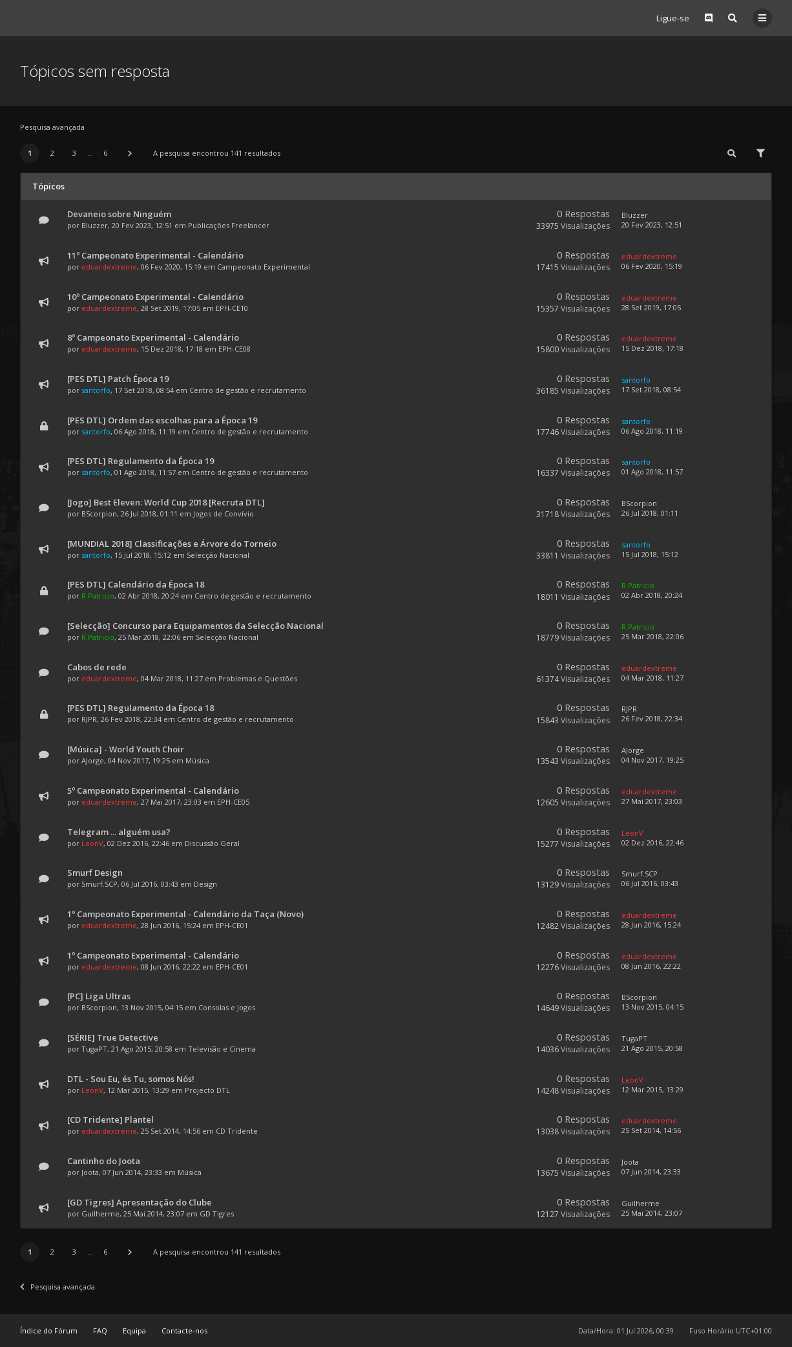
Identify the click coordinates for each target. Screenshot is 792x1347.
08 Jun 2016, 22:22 (651, 966)
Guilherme (100, 1213)
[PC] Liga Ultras (98, 996)
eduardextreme (109, 266)
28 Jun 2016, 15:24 (651, 924)
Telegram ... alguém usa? (119, 832)
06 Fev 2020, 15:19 (651, 266)
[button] (129, 153)
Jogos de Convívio (223, 513)
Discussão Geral (212, 843)
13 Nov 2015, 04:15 (652, 1007)
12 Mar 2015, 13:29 (652, 1089)
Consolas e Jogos (226, 1007)
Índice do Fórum (49, 1330)
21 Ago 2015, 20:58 (652, 1048)
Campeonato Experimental (263, 266)
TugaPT (94, 1049)
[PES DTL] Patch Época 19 (118, 379)
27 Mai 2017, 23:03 (651, 801)
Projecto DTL (207, 1090)
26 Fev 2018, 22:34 (651, 718)
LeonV (92, 843)
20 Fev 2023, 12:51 (651, 224)
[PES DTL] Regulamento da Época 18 (140, 708)
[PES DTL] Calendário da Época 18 (135, 584)
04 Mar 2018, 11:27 (652, 678)
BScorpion (99, 513)
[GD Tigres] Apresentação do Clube (139, 1202)
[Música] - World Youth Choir (125, 749)
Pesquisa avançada (52, 127)
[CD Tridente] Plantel (110, 1119)
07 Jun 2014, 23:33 (651, 1171)
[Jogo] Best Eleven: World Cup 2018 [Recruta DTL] (166, 502)
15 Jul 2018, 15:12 (649, 554)
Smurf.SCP (99, 884)
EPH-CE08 (234, 349)
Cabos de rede (97, 667)
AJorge (92, 760)
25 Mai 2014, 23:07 (651, 1213)
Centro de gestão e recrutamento (247, 390)
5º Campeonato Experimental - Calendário (153, 790)
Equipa (134, 1330)
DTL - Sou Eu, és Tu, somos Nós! (130, 1079)
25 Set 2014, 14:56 (651, 1130)
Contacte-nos (184, 1330)
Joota (90, 1172)
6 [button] (105, 153)
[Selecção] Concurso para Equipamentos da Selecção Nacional (195, 625)
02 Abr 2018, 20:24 (651, 595)
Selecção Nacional (218, 555)
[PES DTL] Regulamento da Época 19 (140, 461)
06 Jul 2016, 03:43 (649, 883)
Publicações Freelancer (228, 225)
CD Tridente (237, 1131)
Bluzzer (94, 225)
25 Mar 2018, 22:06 (652, 636)
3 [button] (74, 153)
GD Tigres (217, 1213)
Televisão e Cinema (222, 1049)
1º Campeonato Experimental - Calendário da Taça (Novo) (185, 914)
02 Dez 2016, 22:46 (652, 842)
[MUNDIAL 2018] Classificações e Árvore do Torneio (171, 543)
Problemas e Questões (257, 678)
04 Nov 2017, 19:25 (652, 760)
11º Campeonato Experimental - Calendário (155, 255)
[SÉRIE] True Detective (112, 1037)
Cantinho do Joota (103, 1161)
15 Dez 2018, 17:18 (652, 348)
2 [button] (52, 153)
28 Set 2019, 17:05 (651, 307)
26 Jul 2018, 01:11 (649, 513)
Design (205, 884)
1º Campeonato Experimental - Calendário (153, 955)
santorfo (95, 390)
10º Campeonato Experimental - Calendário (155, 296)
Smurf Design (95, 872)
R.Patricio (97, 595)
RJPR (89, 719)
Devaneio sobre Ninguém (119, 214)
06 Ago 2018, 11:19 (652, 431)
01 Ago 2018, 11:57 (652, 471)
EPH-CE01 (232, 925)
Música (197, 760)
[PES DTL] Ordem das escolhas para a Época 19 (162, 420)
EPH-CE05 (233, 802)
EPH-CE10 (232, 308)
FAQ (100, 1330)
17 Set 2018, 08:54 (651, 389)
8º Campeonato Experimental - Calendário (153, 337)
